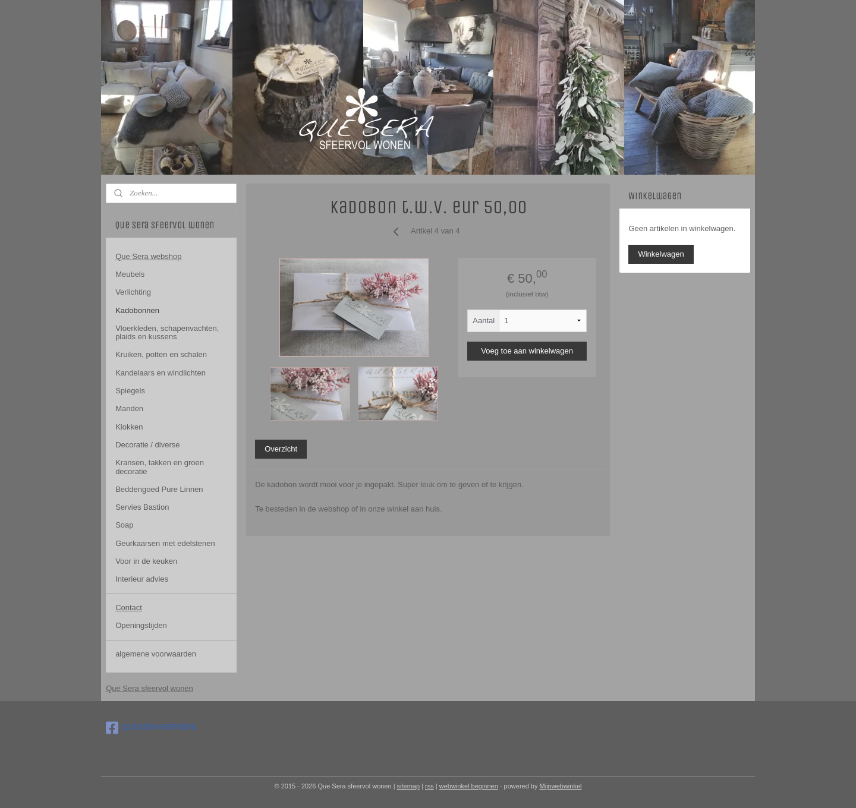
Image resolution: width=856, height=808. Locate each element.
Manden (129, 408)
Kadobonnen (137, 310)
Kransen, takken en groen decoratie (159, 466)
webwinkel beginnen (468, 786)
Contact (128, 607)
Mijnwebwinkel (561, 786)
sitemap (408, 786)
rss (429, 786)
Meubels (129, 274)
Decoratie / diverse (147, 444)
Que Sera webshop (148, 256)
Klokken (129, 426)
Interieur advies (141, 579)
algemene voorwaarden (155, 653)
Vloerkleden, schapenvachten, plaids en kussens (167, 332)
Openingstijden (141, 625)
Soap (124, 524)
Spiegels (130, 390)
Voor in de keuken (146, 561)
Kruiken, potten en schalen (161, 354)
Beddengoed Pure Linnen (159, 489)
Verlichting (133, 292)
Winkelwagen (661, 254)
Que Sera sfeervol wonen (149, 688)
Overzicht (281, 448)
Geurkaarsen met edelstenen (165, 543)
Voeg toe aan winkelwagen (527, 350)
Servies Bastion (142, 507)
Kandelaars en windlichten (160, 372)
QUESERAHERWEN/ (151, 728)
